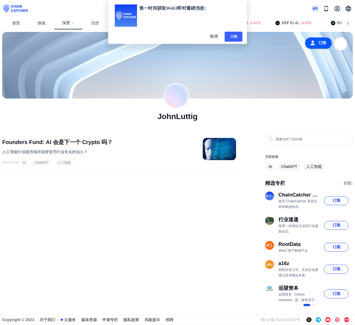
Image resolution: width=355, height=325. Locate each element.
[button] (348, 9)
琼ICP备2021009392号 (280, 320)
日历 (95, 23)
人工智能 (64, 163)
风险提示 (152, 320)
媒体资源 (89, 320)
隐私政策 (131, 320)
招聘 (169, 320)
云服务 (70, 320)
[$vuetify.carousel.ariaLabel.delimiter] (306, 305)
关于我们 (47, 320)
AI (24, 163)
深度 (68, 23)
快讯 (41, 23)
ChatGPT (42, 163)
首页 (16, 23)
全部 (348, 183)
